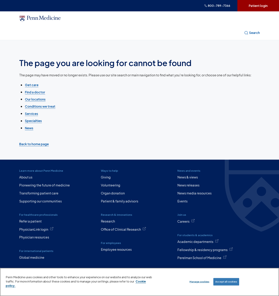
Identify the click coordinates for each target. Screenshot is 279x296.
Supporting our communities (40, 201)
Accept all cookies (226, 281)
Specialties (33, 121)
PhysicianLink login (36, 229)
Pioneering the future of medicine (44, 185)
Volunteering (110, 185)
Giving (106, 177)
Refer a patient (30, 221)
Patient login (258, 6)
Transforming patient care (38, 193)
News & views (187, 177)
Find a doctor (35, 92)
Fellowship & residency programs (205, 249)
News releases (188, 185)
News (29, 128)
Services (31, 114)
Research (108, 221)
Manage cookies (199, 281)
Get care (31, 85)
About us (25, 177)
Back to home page (34, 144)
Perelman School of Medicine (202, 257)
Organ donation (113, 193)
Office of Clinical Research (123, 229)
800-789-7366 (217, 5)
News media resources (194, 193)
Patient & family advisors (119, 201)
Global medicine (31, 257)
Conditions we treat (40, 106)
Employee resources (116, 249)
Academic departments (198, 241)
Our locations (35, 99)
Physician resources (34, 237)
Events (182, 201)
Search (252, 33)
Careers (186, 221)
